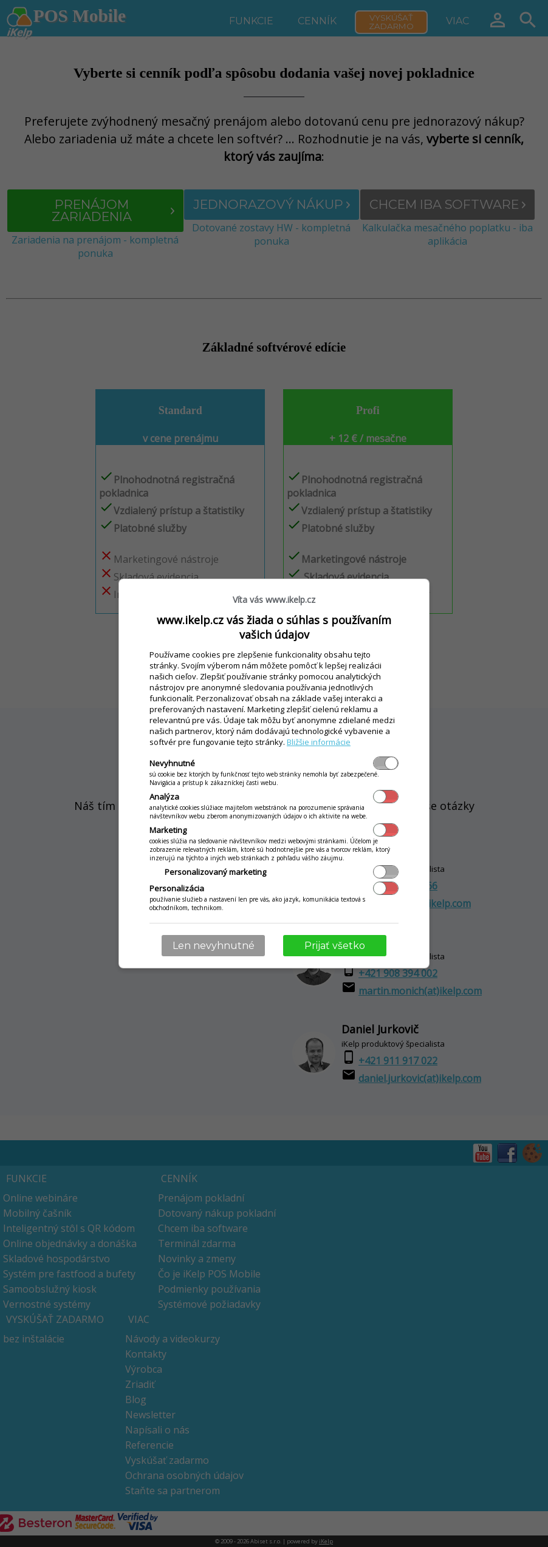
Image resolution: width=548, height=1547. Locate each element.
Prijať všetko (334, 945)
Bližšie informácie (319, 741)
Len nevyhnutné (214, 945)
